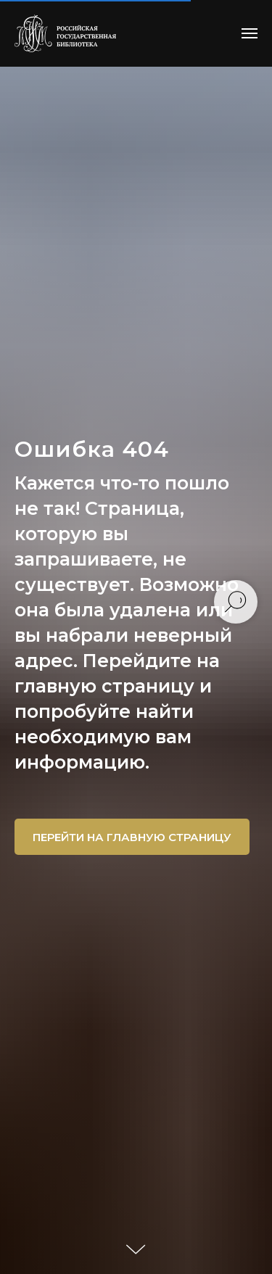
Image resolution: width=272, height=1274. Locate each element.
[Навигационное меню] (249, 33)
